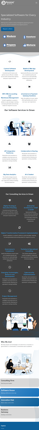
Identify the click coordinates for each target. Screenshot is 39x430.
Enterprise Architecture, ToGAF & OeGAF (31, 208)
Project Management (9, 296)
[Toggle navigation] (36, 2)
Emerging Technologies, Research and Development (9, 274)
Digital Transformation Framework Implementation (19, 233)
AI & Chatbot (29, 175)
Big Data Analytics (9, 175)
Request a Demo (7, 29)
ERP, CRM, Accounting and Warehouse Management (10, 96)
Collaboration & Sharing (29, 151)
